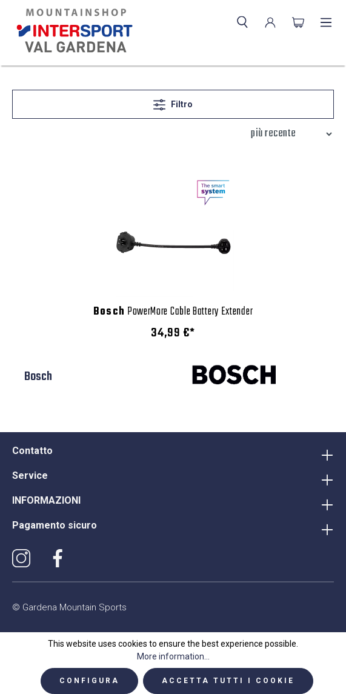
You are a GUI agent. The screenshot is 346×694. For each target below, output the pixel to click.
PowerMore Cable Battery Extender (173, 312)
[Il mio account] (270, 22)
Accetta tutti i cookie (228, 680)
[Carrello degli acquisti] (298, 22)
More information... (173, 656)
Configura (89, 680)
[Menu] (326, 22)
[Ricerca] (242, 22)
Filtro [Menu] (173, 102)
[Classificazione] (288, 134)
